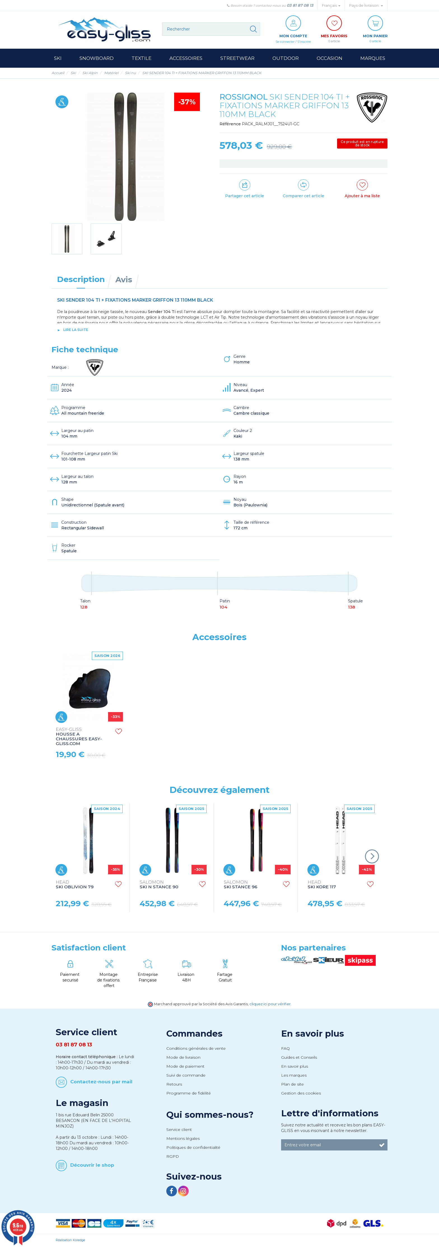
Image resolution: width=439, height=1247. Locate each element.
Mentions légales (183, 1138)
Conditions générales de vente (196, 1048)
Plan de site (292, 1084)
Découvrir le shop (92, 1165)
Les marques (294, 1075)
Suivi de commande (186, 1075)
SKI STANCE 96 (240, 885)
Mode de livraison (183, 1057)
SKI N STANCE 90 (159, 885)
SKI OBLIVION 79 (75, 885)
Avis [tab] (123, 280)
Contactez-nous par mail (101, 1082)
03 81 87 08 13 (300, 5)
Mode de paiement (185, 1066)
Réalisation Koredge (70, 1240)
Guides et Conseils (299, 1057)
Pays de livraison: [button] (366, 5)
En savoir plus (312, 1033)
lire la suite (75, 330)
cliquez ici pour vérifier (270, 1004)
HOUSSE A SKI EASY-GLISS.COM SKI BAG (79, 734)
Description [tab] (81, 279)
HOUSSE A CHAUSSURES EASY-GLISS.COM (163, 736)
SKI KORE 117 (322, 885)
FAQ (285, 1048)
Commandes (194, 1033)
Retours (174, 1084)
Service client (179, 1129)
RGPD (172, 1156)
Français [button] (331, 5)
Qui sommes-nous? (210, 1115)
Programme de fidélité (188, 1093)
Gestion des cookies (301, 1093)
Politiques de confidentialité (193, 1147)
